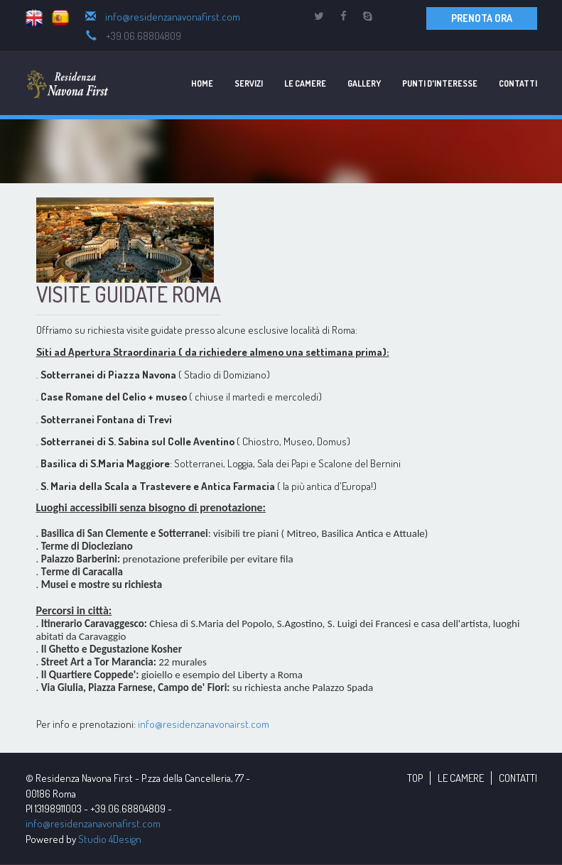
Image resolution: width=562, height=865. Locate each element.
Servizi (248, 83)
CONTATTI (518, 778)
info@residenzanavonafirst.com (172, 16)
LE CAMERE (461, 778)
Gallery (364, 83)
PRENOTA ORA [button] (481, 18)
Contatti (518, 83)
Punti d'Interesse (439, 83)
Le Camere (305, 83)
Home (202, 83)
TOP (415, 778)
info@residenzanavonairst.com (203, 724)
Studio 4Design (109, 839)
